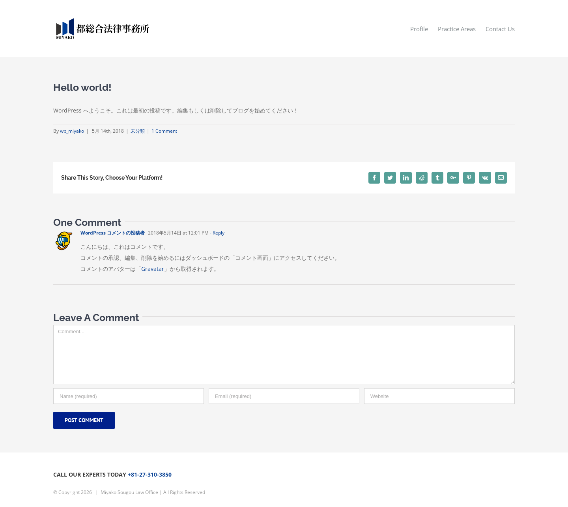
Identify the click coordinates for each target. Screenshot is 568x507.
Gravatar (152, 268)
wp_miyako (72, 131)
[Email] (284, 396)
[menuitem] (424, 28)
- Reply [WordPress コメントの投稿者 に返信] (217, 232)
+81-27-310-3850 (150, 474)
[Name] (128, 396)
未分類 (138, 131)
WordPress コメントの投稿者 (112, 232)
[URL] (439, 396)
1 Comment (164, 131)
